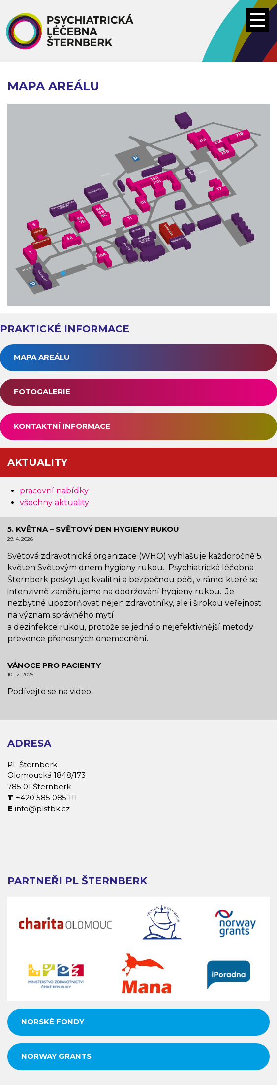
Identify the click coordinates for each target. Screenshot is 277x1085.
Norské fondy (52, 1021)
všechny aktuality (54, 502)
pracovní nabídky (54, 490)
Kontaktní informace (62, 426)
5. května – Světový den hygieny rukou (93, 529)
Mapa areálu (42, 357)
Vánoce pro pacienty (54, 665)
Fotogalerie (42, 391)
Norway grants (56, 1056)
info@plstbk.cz (42, 808)
